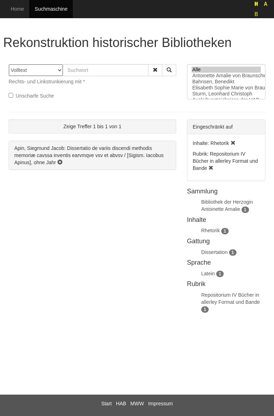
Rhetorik (210, 230)
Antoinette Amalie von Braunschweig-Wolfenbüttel (226, 76)
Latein (208, 273)
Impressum (160, 403)
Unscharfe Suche (31, 96)
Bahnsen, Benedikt (226, 82)
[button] (155, 70)
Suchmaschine (51, 9)
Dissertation (214, 252)
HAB (121, 403)
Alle (226, 70)
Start (106, 403)
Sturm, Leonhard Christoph (226, 94)
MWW (137, 403)
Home (17, 9)
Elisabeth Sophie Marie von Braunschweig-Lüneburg (226, 88)
